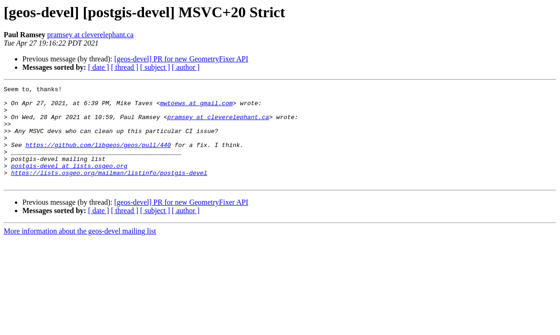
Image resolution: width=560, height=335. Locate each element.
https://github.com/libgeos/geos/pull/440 (98, 157)
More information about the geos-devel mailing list (80, 251)
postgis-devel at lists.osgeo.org (69, 182)
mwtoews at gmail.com (196, 107)
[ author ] (186, 67)
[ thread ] (124, 67)
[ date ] (98, 67)
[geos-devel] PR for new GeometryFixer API (181, 59)
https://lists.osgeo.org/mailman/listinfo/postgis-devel (109, 191)
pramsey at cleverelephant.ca (90, 35)
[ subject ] (155, 67)
